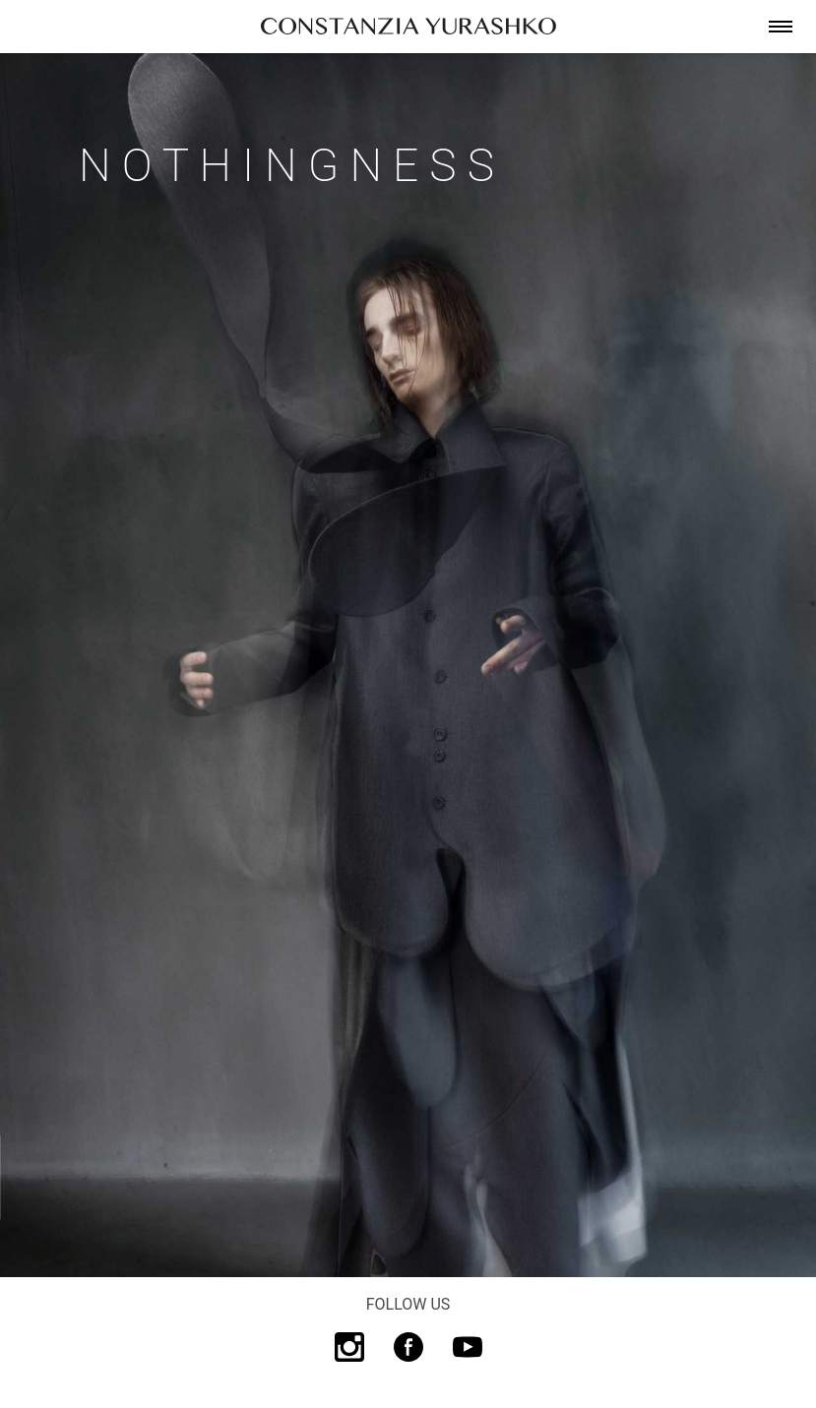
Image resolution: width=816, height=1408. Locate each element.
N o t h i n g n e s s (286, 165)
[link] (408, 26)
